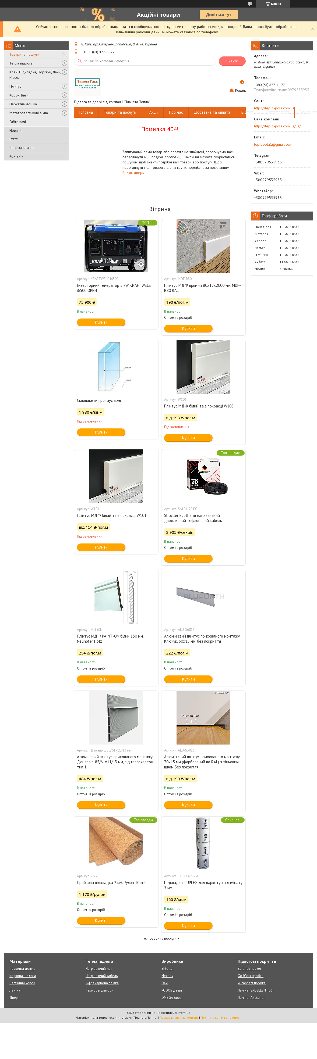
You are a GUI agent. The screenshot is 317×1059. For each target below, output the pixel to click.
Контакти (16, 156)
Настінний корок (22, 983)
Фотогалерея (277, 112)
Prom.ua (184, 1013)
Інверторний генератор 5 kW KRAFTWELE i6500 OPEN (114, 288)
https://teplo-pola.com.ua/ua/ (277, 126)
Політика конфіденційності (221, 1017)
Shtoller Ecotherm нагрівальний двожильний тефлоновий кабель (193, 518)
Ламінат (15, 990)
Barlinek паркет (249, 968)
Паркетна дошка (23, 104)
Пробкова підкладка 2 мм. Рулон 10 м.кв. (112, 882)
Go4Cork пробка (250, 976)
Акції (153, 112)
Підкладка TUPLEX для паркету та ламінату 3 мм (203, 885)
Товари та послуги (24, 54)
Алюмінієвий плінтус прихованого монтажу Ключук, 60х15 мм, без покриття (202, 639)
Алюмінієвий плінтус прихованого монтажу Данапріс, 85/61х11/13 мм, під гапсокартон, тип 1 (115, 762)
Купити (101, 322)
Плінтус (15, 86)
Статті (13, 139)
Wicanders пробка (252, 983)
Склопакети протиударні (99, 400)
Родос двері (132, 172)
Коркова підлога (22, 976)
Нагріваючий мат (99, 968)
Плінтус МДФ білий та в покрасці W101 (111, 515)
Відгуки (247, 112)
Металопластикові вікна (28, 112)
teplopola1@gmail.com (273, 144)
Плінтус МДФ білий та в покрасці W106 (199, 406)
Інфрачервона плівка (102, 983)
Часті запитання (21, 147)
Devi (164, 983)
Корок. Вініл (19, 95)
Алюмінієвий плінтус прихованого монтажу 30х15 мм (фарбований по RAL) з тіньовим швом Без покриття (202, 762)
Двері (14, 997)
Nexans (167, 976)
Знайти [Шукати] (232, 61)
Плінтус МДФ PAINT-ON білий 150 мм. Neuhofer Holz (110, 639)
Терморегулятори (99, 990)
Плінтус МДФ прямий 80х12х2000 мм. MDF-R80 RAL (202, 288)
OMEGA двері (171, 997)
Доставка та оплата (212, 112)
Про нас (176, 112)
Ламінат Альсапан (251, 997)
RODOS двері (171, 990)
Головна (86, 112)
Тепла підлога (21, 63)
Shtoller (167, 968)
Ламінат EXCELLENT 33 (255, 990)
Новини (15, 130)
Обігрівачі (17, 121)
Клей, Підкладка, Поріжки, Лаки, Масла (35, 75)
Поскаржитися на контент (179, 1017)
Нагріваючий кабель (102, 976)
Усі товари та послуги (160, 938)
